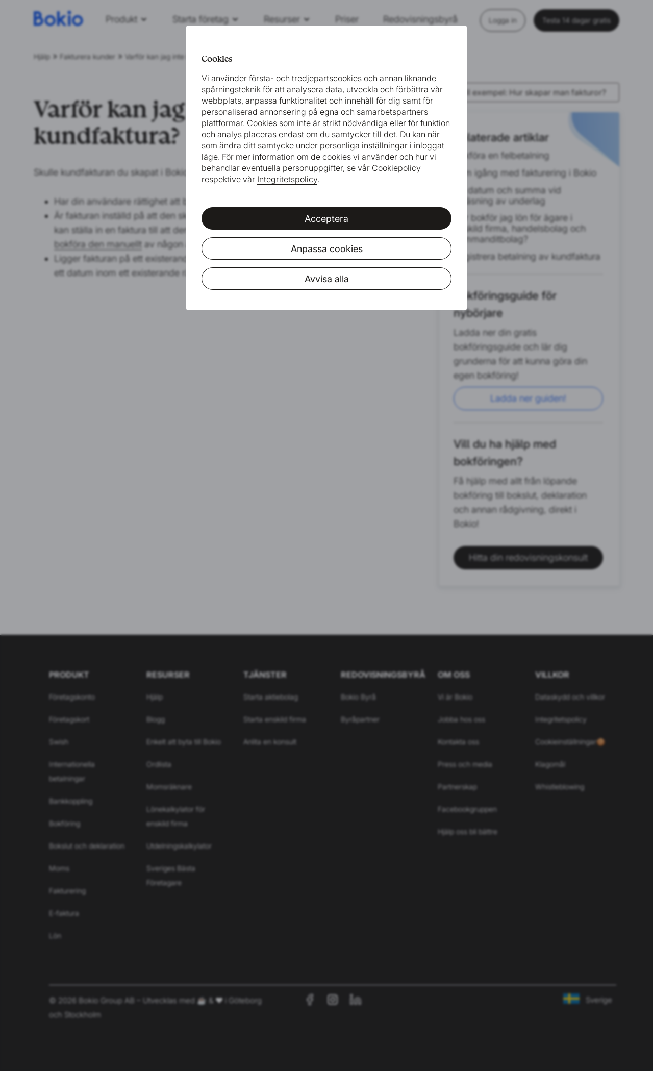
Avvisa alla (327, 278)
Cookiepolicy (396, 168)
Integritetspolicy (287, 179)
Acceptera (326, 218)
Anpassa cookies (327, 248)
